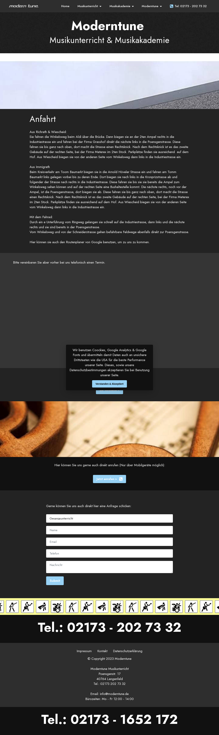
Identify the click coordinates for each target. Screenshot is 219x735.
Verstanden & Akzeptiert (110, 383)
